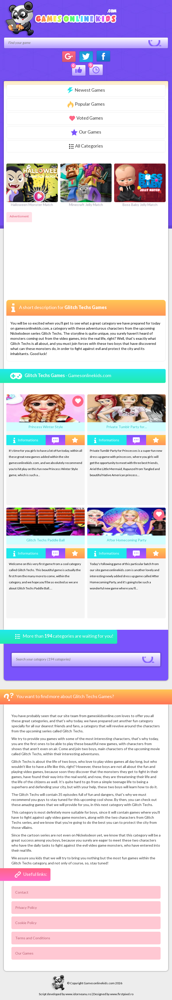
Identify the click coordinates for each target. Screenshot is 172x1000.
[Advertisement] (49, 255)
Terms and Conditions (32, 938)
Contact (21, 892)
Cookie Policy (26, 923)
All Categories (86, 146)
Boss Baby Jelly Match (140, 185)
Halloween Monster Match (32, 185)
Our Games (86, 132)
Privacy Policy (26, 907)
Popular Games (86, 104)
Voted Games (86, 118)
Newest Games (86, 90)
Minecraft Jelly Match (86, 185)
